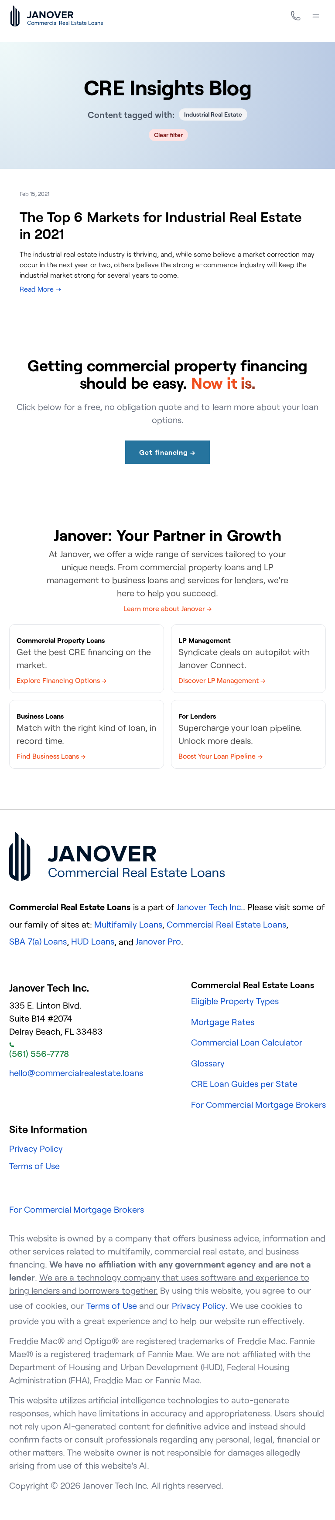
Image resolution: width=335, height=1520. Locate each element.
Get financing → (167, 452)
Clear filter (168, 135)
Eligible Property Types (235, 1001)
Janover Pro (158, 941)
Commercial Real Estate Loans (226, 924)
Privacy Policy (36, 1148)
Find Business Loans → (51, 756)
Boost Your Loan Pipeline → (220, 756)
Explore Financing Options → (61, 680)
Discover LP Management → (221, 680)
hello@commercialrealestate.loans (76, 1073)
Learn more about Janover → (167, 608)
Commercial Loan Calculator (246, 1042)
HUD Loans (92, 941)
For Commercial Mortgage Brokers (258, 1104)
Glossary (208, 1063)
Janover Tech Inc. (210, 907)
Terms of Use (34, 1166)
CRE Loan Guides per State (244, 1084)
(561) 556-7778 (39, 1050)
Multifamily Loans (128, 924)
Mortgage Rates (222, 1022)
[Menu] (316, 15)
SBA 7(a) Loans (38, 941)
